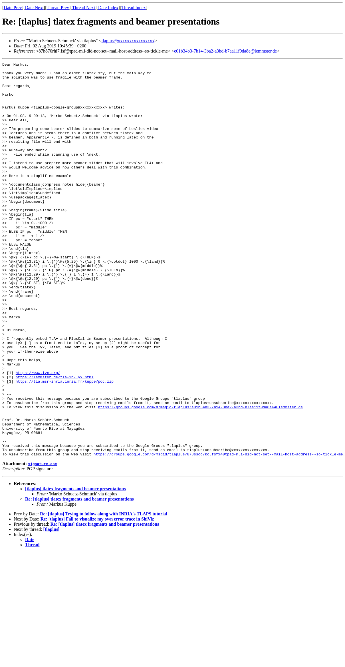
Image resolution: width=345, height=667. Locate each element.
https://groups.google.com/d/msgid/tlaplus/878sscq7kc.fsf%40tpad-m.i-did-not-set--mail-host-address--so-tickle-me (218, 532)
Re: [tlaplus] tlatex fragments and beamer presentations (79, 577)
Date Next (34, 7)
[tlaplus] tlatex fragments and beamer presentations (75, 567)
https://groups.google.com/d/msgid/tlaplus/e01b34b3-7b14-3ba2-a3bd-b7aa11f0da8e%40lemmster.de (200, 476)
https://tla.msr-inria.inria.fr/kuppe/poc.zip (65, 445)
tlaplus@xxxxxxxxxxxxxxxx (128, 40)
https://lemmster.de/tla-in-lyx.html (55, 440)
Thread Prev (58, 7)
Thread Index (133, 7)
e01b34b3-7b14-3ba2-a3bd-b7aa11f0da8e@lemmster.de (225, 51)
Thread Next (83, 7)
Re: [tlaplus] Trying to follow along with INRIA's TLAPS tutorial (103, 592)
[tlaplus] (51, 608)
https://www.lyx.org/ (38, 435)
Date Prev (13, 7)
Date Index (108, 7)
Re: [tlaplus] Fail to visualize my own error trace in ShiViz (97, 597)
